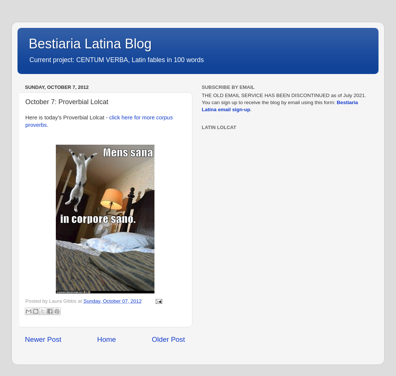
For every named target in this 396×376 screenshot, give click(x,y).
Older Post (168, 339)
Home (106, 339)
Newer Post (43, 339)
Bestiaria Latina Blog (90, 43)
